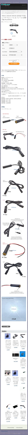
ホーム (3, 11)
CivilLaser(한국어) (23, 2)
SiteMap (19, 433)
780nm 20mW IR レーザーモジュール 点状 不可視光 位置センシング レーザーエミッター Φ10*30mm (8, 344)
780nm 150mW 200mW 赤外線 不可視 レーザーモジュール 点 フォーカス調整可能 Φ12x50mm (23, 415)
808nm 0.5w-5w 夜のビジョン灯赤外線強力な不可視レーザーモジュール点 (16, 343)
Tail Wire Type (4, 55)
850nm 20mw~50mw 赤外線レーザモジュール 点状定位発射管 (16, 414)
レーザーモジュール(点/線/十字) (10, 11)
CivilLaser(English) (16, 2)
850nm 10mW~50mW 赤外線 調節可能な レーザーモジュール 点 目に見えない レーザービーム (23, 362)
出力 (3, 45)
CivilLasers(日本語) (8, 2)
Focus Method (4, 51)
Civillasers (15, 433)
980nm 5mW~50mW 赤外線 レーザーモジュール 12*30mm (8, 380)
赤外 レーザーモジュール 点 (6, 21)
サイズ (3, 48)
